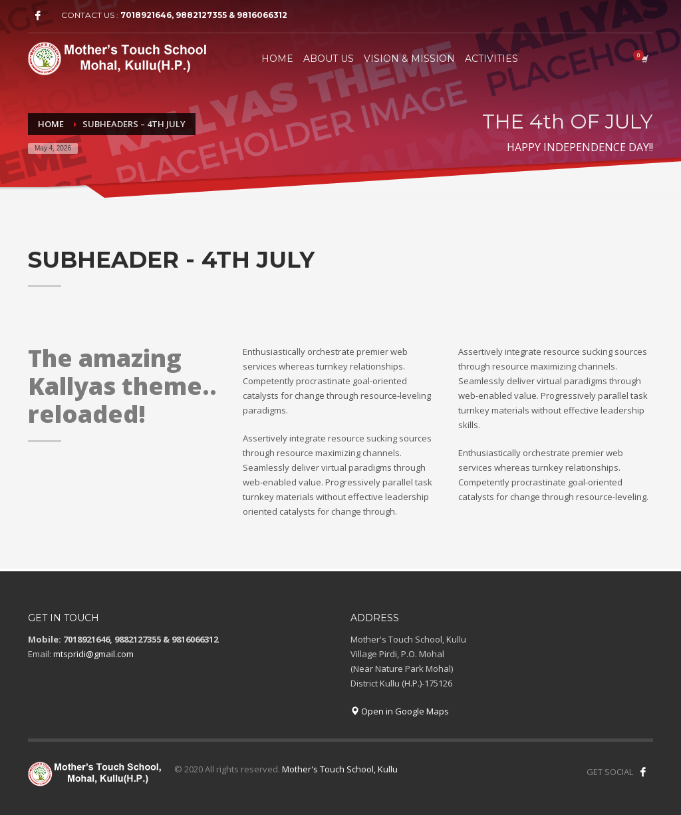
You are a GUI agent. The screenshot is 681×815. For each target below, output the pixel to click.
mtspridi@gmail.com (93, 654)
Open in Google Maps (399, 711)
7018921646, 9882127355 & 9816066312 (203, 15)
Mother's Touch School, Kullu (340, 769)
